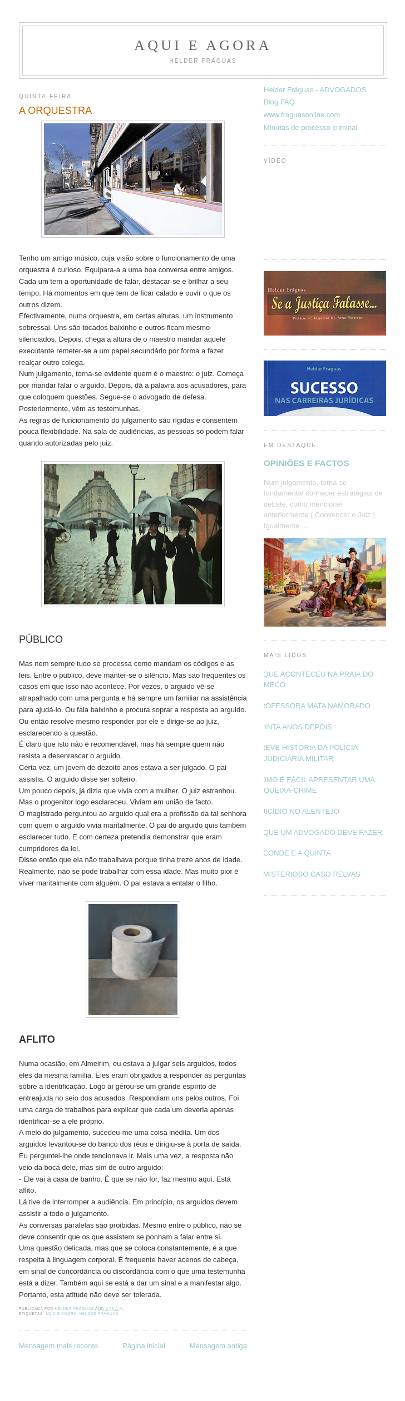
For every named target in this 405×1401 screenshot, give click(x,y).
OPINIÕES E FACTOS (306, 463)
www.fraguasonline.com (302, 115)
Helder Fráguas (99, 1313)
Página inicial (143, 1346)
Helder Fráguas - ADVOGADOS (315, 90)
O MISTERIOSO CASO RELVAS (307, 874)
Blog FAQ (279, 102)
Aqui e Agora (202, 45)
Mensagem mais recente (58, 1346)
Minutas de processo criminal (310, 127)
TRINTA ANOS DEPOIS (293, 727)
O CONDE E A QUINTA (293, 853)
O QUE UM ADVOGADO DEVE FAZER (318, 832)
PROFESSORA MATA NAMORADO (313, 706)
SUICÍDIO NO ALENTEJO (297, 811)
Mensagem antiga (218, 1346)
